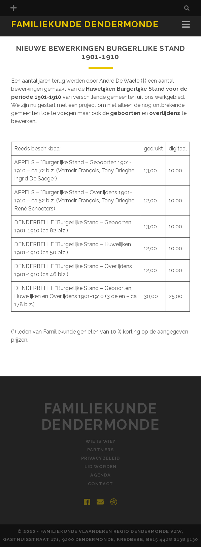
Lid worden (100, 466)
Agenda (100, 475)
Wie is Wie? (100, 441)
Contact (100, 483)
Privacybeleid (100, 458)
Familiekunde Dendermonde (85, 24)
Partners (100, 449)
